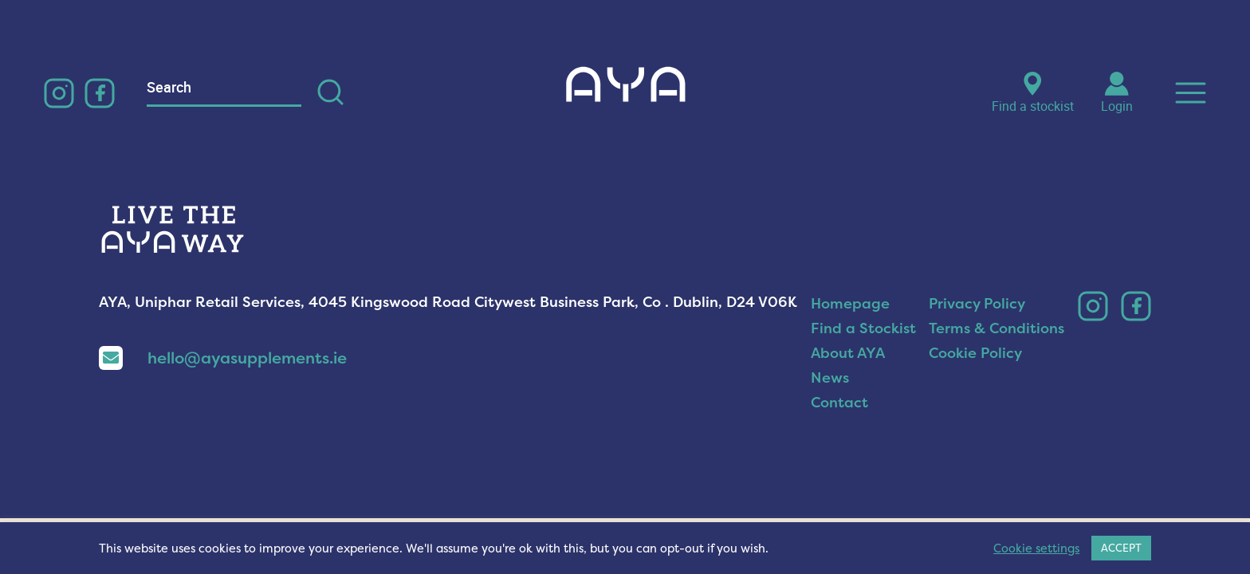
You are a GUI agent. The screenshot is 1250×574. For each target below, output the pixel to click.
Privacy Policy (977, 303)
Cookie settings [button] (1036, 548)
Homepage (850, 303)
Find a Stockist (863, 328)
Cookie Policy (975, 353)
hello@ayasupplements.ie (223, 357)
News (830, 377)
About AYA (848, 353)
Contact (839, 402)
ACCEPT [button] (1121, 548)
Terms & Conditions (996, 328)
